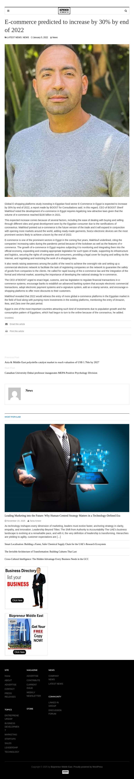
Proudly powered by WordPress (88, 767)
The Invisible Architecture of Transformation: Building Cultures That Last (41, 551)
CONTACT (10, 689)
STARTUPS (10, 739)
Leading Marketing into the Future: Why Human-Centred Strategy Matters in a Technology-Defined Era (62, 515)
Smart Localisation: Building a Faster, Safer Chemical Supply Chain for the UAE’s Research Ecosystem (55, 544)
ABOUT (8, 680)
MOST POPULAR (13, 417)
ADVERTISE (10, 684)
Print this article (14, 331)
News (55, 37)
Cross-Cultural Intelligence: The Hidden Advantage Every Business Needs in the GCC (47, 559)
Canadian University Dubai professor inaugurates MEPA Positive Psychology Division (51, 372)
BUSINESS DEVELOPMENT (12, 727)
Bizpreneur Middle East (61, 767)
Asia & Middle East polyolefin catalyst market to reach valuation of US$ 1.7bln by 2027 (52, 362)
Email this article (15, 324)
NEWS (26, 37)
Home (7, 676)
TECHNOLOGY (12, 752)
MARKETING (11, 734)
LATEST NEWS (14, 37)
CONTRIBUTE (33, 680)
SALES (8, 743)
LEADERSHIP (11, 747)
